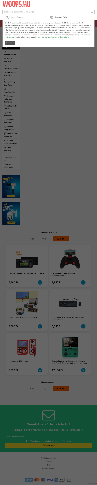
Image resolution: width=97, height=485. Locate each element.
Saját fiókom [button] (14, 17)
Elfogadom (10, 43)
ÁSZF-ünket (42, 37)
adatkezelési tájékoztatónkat (58, 37)
